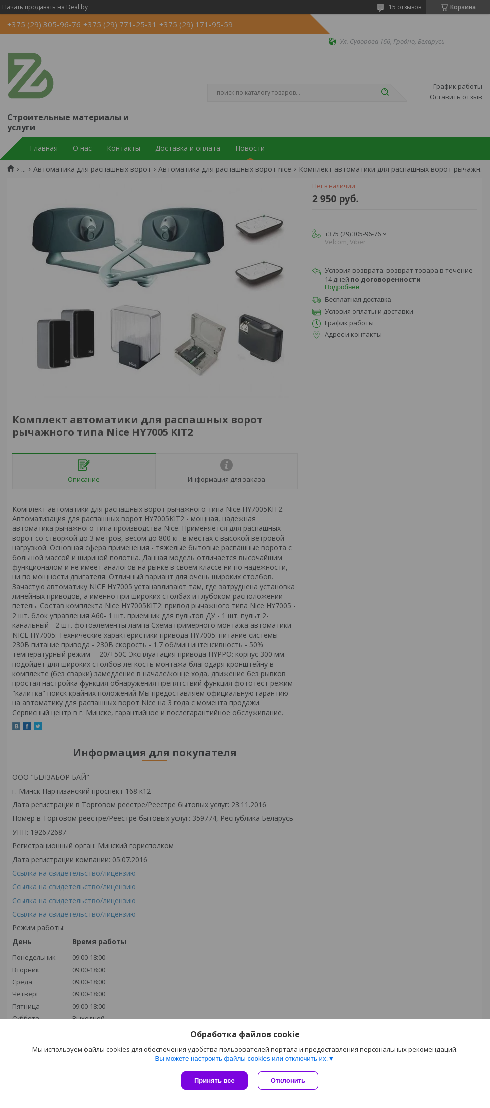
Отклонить (288, 1080)
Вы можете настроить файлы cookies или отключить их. (241, 1058)
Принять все (214, 1080)
